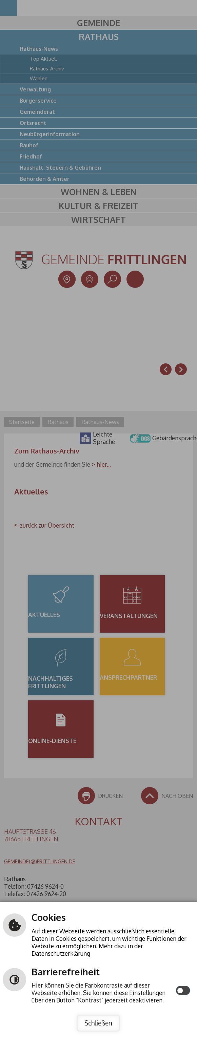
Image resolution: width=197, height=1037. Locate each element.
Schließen (98, 1023)
